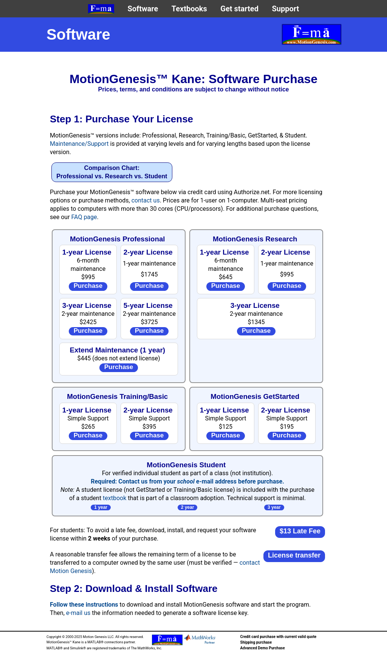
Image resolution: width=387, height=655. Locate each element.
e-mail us (78, 612)
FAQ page (84, 217)
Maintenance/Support (79, 143)
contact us (146, 200)
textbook (114, 498)
